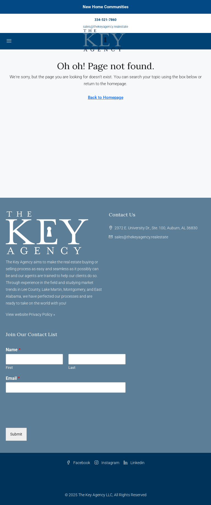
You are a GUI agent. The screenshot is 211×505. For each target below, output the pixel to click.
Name (13, 349)
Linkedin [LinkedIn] (134, 463)
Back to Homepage (105, 97)
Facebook (78, 463)
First (9, 368)
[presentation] (47, 418)
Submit (16, 434)
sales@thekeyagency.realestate (105, 27)
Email (13, 378)
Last (71, 368)
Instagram (107, 463)
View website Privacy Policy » (30, 314)
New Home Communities (106, 6)
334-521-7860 (105, 20)
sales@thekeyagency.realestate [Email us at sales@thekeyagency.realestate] (141, 237)
